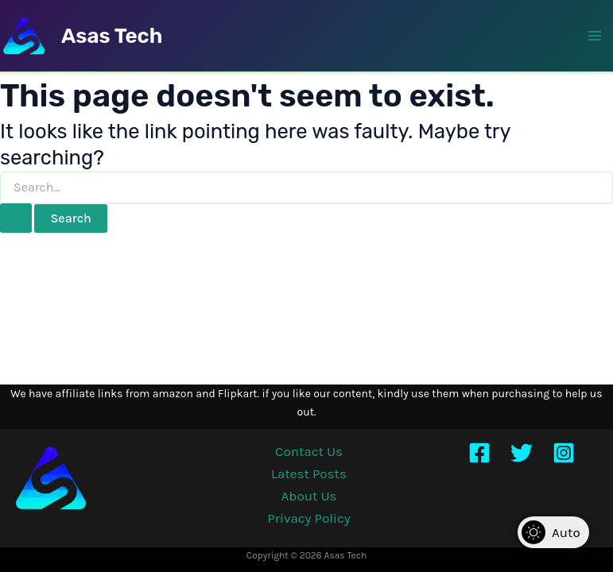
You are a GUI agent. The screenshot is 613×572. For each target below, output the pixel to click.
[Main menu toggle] (595, 35)
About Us (309, 496)
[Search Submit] (16, 218)
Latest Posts (309, 473)
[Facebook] (479, 453)
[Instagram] (563, 453)
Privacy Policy (308, 518)
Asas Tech (111, 36)
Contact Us (309, 451)
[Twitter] (521, 453)
